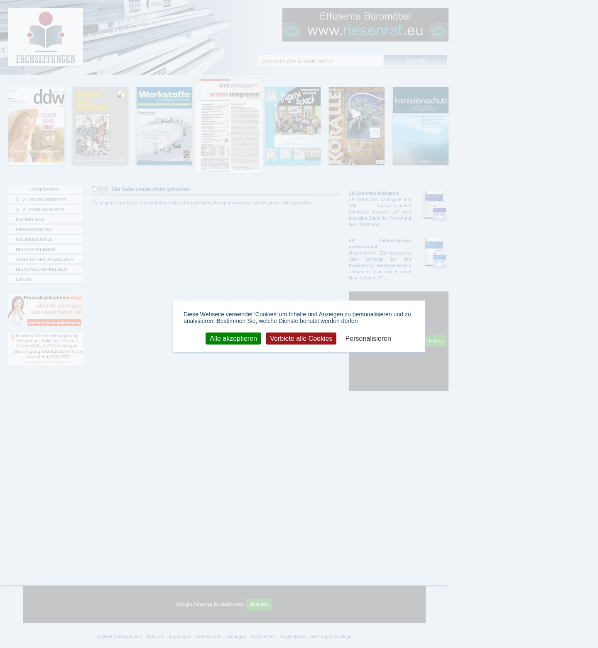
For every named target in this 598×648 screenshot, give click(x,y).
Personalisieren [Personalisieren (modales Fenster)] (368, 338)
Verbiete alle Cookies (301, 338)
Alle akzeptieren (233, 338)
